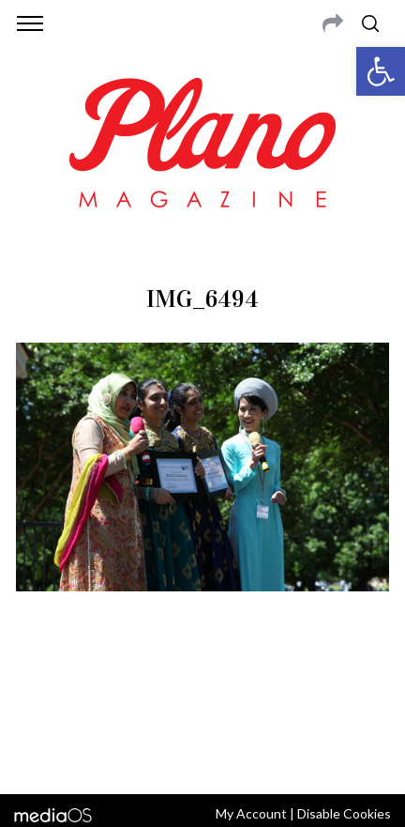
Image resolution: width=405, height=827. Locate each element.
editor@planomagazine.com (256, 704)
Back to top (203, 754)
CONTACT (96, 681)
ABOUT (41, 681)
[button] (380, 71)
